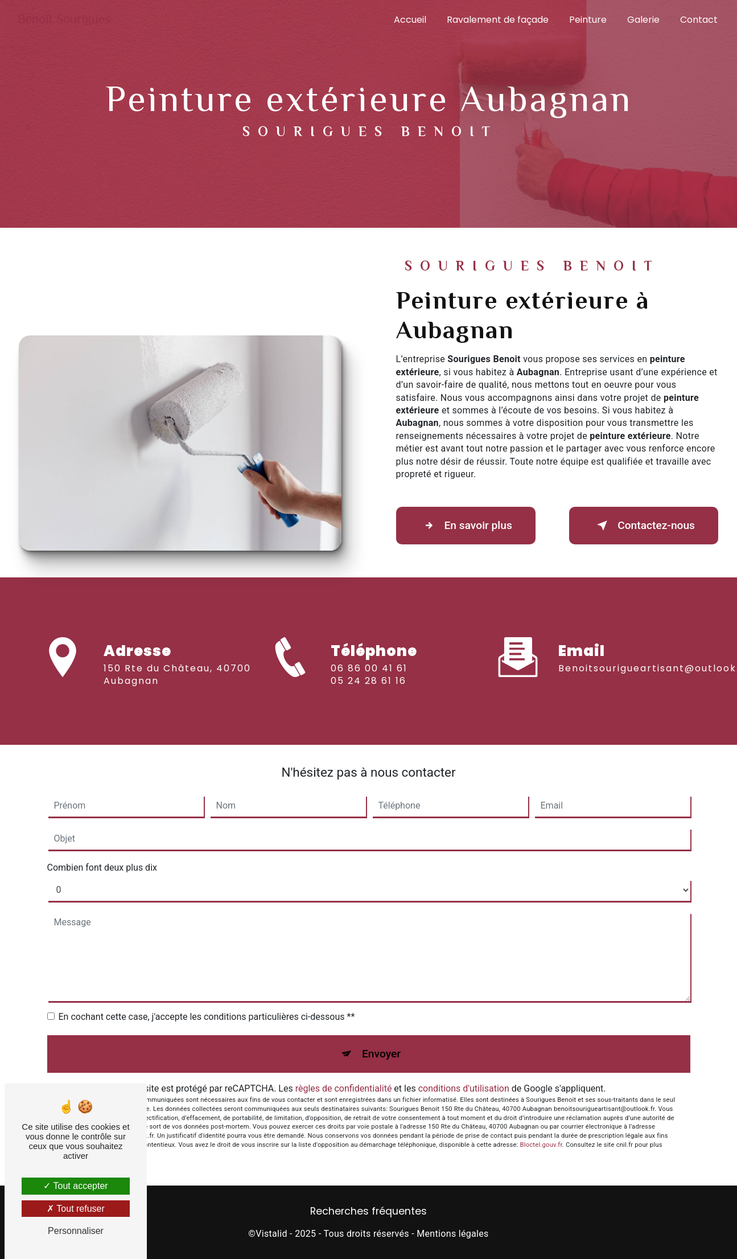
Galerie (643, 19)
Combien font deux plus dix (102, 867)
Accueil (410, 19)
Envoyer (381, 1053)
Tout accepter (75, 1186)
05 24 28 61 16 (368, 693)
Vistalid (271, 1233)
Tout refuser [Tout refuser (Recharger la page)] (76, 1208)
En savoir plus (465, 525)
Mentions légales (452, 1233)
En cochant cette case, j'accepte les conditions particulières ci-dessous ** (207, 1016)
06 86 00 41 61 (369, 681)
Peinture (588, 19)
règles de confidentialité (343, 1088)
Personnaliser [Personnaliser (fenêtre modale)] (76, 1231)
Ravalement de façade (498, 19)
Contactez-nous (643, 525)
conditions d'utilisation (463, 1088)
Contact (699, 19)
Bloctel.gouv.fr (541, 1145)
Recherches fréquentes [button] (368, 1211)
